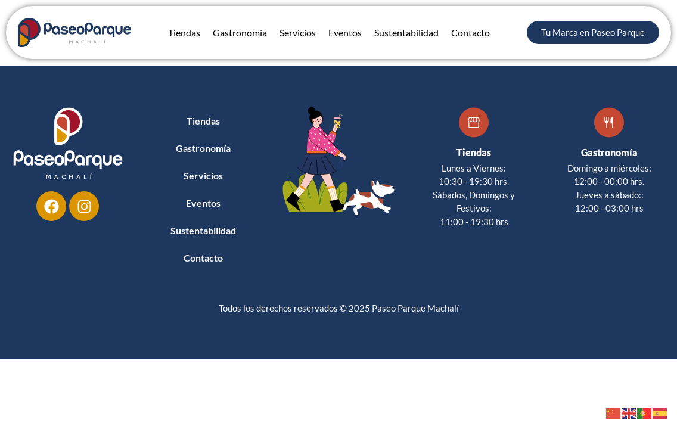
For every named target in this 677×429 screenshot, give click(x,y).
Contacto (470, 32)
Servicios (298, 32)
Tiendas (184, 32)
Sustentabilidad (406, 32)
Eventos (345, 32)
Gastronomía (240, 32)
